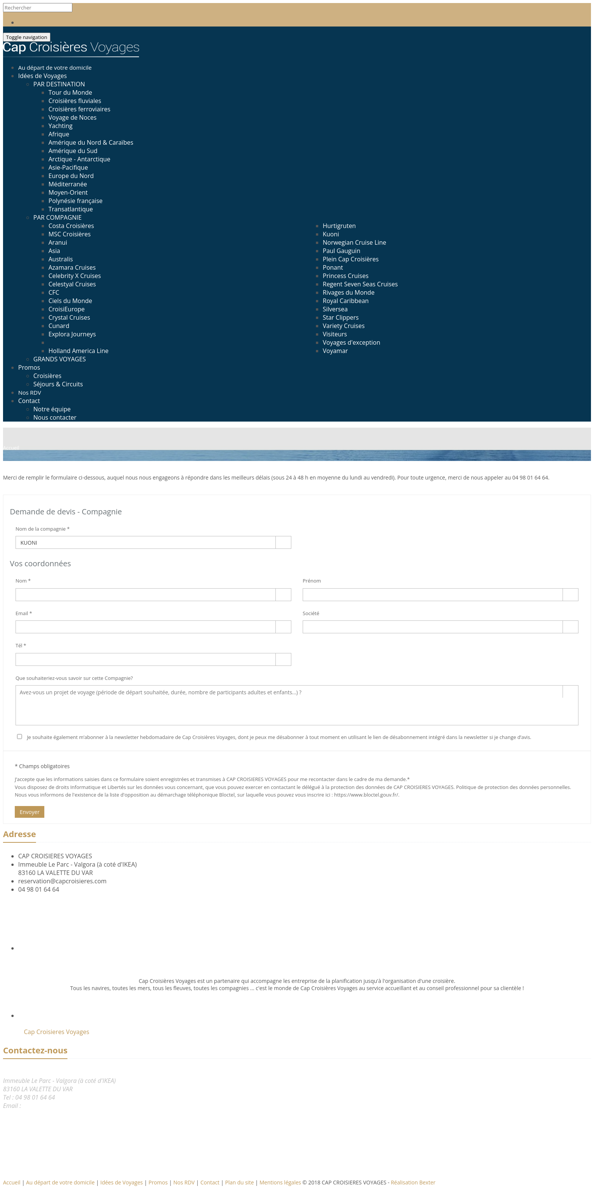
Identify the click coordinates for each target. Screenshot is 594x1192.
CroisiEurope (66, 309)
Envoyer (29, 811)
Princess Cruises (346, 276)
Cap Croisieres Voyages (56, 1032)
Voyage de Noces (72, 117)
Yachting (60, 126)
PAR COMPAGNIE (57, 217)
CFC (53, 292)
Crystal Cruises (69, 317)
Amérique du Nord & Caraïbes (90, 142)
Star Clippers (341, 317)
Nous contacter (55, 417)
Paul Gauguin (341, 251)
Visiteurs (335, 334)
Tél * (21, 645)
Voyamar (335, 351)
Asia (54, 251)
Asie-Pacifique (68, 167)
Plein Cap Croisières (351, 259)
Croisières (47, 376)
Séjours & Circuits (58, 384)
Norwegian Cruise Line (354, 242)
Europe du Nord (71, 176)
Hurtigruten (339, 226)
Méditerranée (67, 184)
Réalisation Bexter (413, 1182)
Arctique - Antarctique (79, 159)
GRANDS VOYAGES (59, 359)
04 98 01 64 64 (38, 889)
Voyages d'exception (351, 342)
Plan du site (240, 1182)
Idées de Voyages (42, 76)
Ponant (333, 267)
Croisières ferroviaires (79, 109)
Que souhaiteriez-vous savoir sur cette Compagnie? (74, 678)
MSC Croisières (69, 234)
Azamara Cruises (72, 267)
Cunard (58, 326)
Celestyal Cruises (72, 284)
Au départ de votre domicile (61, 1182)
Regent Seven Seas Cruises (360, 284)
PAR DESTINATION (59, 84)
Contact (29, 401)
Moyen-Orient (68, 192)
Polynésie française (75, 201)
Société (311, 613)
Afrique (58, 134)
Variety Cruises (344, 326)
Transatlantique (70, 209)
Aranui (57, 242)
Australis (60, 259)
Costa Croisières (71, 226)
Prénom (312, 580)
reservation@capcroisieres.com (62, 881)
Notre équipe (51, 409)
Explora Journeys (72, 334)
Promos (29, 367)
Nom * (23, 580)
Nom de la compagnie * (43, 528)
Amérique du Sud (72, 151)
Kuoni (331, 234)
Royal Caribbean (346, 301)
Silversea (335, 309)
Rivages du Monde (349, 292)
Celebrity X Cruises (74, 276)
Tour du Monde (70, 92)
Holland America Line (78, 351)
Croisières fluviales (74, 101)
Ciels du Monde (70, 301)
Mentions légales (280, 1182)
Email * (24, 613)
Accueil (11, 1182)
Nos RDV (185, 1182)
